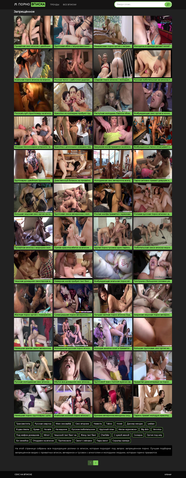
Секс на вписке (23, 474)
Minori (47, 435)
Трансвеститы (23, 424)
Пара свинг (102, 441)
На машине (61, 429)
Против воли (64, 441)
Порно (29, 4)
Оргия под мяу (154, 435)
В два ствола (22, 429)
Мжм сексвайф (63, 424)
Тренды (54, 4)
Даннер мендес (135, 424)
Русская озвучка (43, 424)
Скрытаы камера (120, 441)
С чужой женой (121, 435)
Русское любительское (83, 429)
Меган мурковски (127, 429)
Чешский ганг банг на (65, 435)
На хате (47, 429)
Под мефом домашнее (27, 435)
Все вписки (69, 4)
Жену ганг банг (88, 435)
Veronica (157, 429)
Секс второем (82, 424)
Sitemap (168, 474)
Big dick (145, 429)
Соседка (138, 435)
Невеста (97, 424)
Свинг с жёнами (84, 441)
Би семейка (22, 441)
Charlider (105, 435)
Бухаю (36, 429)
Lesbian (151, 424)
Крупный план (106, 429)
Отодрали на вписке (43, 441)
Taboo (109, 424)
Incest (119, 424)
